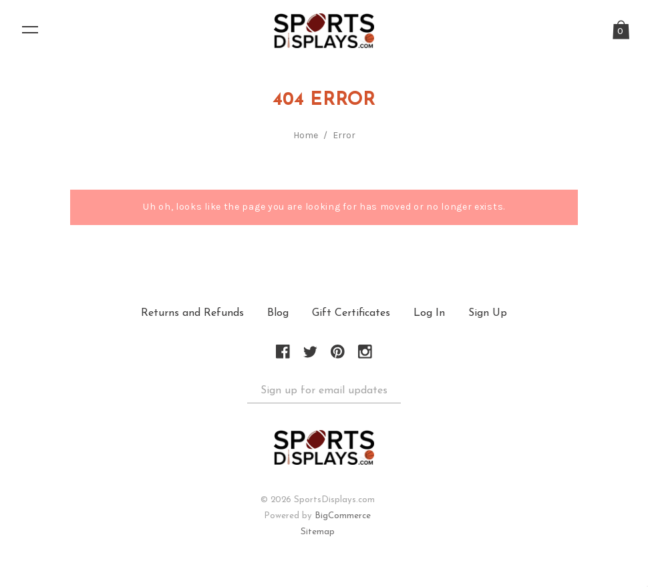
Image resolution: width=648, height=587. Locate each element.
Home (305, 136)
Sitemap (318, 532)
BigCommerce (343, 516)
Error (344, 136)
